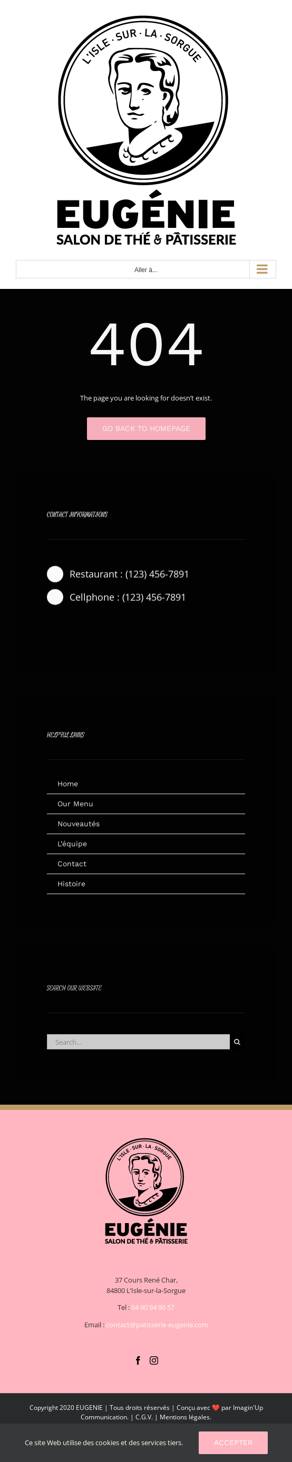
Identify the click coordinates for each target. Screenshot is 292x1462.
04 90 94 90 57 (152, 1307)
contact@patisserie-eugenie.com (157, 1324)
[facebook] (51, 632)
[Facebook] (138, 1360)
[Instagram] (154, 1360)
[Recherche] (237, 1045)
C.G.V (143, 1417)
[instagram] (89, 632)
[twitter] (70, 632)
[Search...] (138, 1045)
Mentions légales (185, 1417)
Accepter (233, 1442)
